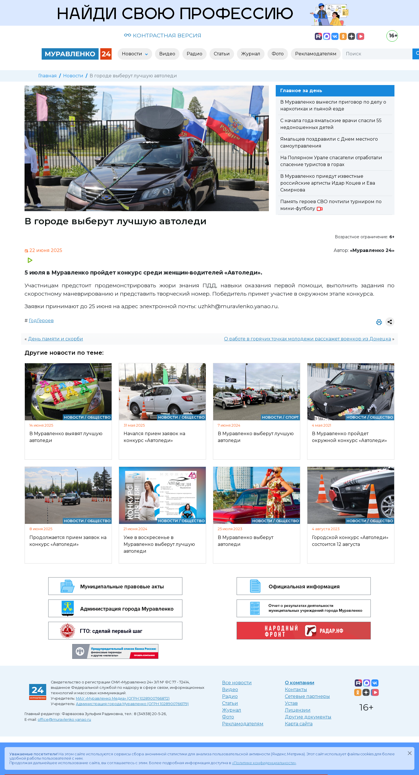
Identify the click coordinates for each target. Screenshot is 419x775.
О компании (299, 682)
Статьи (230, 703)
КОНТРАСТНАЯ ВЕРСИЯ (162, 35)
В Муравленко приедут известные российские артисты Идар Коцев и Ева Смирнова (327, 183)
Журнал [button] (250, 53)
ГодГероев (41, 320)
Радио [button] (194, 53)
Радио (230, 696)
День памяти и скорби (55, 339)
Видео (230, 689)
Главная (47, 75)
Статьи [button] (222, 53)
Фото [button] (278, 53)
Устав (291, 703)
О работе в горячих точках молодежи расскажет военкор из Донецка (307, 339)
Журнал (231, 710)
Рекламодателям (242, 723)
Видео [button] (167, 53)
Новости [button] (132, 53)
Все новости (237, 682)
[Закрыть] (409, 753)
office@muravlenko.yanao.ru (64, 719)
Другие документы (308, 717)
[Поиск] (377, 54)
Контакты (296, 689)
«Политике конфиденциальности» (264, 763)
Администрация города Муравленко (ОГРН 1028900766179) (132, 704)
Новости (73, 75)
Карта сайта (299, 723)
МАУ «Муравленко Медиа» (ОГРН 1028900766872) (123, 698)
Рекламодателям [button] (316, 53)
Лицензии (298, 710)
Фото (228, 717)
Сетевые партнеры (307, 696)
